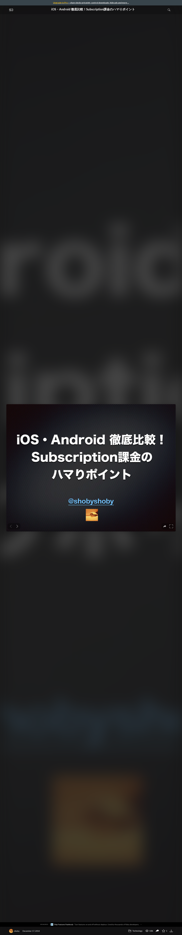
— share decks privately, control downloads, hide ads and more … (91, 2)
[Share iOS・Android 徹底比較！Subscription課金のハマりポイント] (157, 931)
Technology (135, 931)
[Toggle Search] (169, 9)
